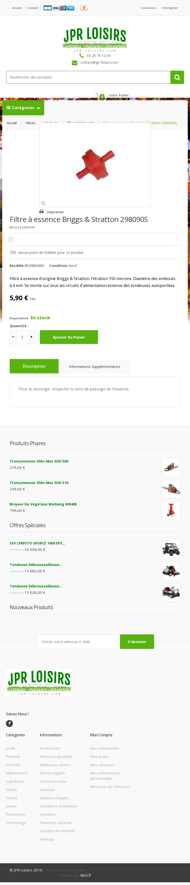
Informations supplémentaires (99, 374)
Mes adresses (102, 767)
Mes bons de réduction (109, 789)
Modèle (17, 271)
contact (35, 8)
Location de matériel (57, 833)
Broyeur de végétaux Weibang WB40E (43, 507)
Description (36, 373)
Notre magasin (52, 775)
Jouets (11, 808)
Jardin (10, 750)
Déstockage (16, 825)
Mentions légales (54, 800)
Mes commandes (104, 750)
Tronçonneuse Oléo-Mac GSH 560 (39, 465)
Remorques (16, 817)
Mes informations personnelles (105, 778)
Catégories (20, 114)
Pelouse (13, 759)
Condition (58, 271)
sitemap (47, 841)
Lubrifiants (15, 784)
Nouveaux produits (56, 759)
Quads (11, 792)
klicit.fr (86, 878)
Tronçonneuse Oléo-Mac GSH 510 (39, 486)
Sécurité (13, 767)
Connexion (144, 8)
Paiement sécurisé (55, 825)
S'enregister (168, 8)
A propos (47, 817)
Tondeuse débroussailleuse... (36, 568)
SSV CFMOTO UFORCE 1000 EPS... (37, 546)
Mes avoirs (99, 759)
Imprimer (55, 218)
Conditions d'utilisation (59, 808)
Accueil (18, 8)
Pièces (11, 800)
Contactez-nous (53, 784)
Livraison (47, 792)
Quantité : (19, 331)
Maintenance (16, 775)
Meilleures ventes (55, 767)
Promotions (50, 750)
